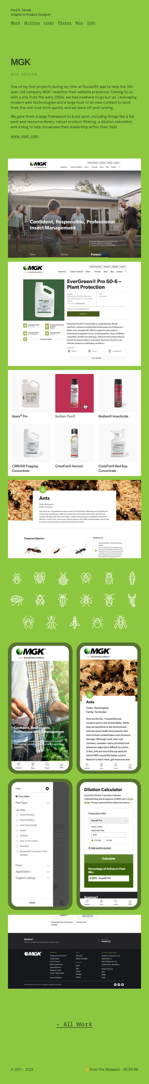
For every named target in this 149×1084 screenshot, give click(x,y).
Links (49, 23)
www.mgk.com (24, 136)
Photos (65, 23)
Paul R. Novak (31, 12)
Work (15, 23)
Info (91, 23)
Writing (32, 23)
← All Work (74, 1024)
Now (79, 23)
